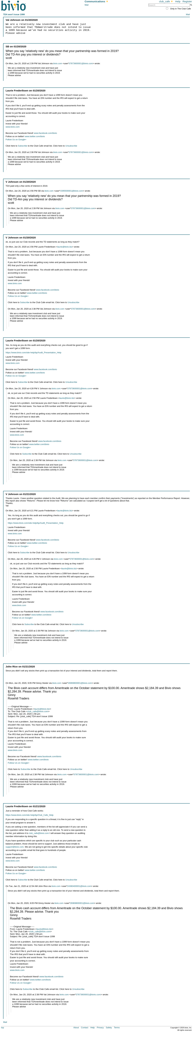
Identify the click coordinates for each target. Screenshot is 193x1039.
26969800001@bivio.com (80, 683)
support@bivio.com (15, 847)
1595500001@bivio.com (71, 191)
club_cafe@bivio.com (37, 711)
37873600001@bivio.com (81, 63)
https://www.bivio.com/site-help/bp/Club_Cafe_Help (29, 815)
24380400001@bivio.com (79, 886)
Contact (84, 1027)
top (2, 1027)
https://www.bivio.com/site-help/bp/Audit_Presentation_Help (33, 352)
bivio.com (57, 63)
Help (177, 1)
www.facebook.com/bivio (45, 133)
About (76, 1027)
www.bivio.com (13, 127)
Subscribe (22, 146)
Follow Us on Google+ (16, 139)
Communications (96, 1)
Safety (109, 1027)
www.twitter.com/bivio (35, 136)
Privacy (100, 1027)
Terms (117, 1027)
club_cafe (166, 1)
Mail (86, 5)
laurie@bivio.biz (64, 247)
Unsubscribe (71, 146)
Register (187, 1)
